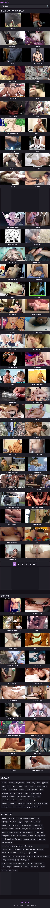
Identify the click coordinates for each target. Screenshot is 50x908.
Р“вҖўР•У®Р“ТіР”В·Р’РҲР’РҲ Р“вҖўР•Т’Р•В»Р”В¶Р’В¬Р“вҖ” (26, 829)
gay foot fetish (38, 825)
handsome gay (39, 863)
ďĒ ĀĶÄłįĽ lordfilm (40, 835)
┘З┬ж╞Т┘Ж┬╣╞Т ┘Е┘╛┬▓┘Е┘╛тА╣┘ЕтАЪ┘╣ (29, 849)
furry (33, 783)
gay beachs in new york (9, 803)
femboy (31, 786)
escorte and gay (6, 866)
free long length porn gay (9, 870)
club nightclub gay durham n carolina (29, 796)
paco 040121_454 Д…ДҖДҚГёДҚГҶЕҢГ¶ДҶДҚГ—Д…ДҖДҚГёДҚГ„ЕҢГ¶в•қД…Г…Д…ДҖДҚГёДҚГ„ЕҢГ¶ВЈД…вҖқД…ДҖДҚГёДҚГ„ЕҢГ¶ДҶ (20, 846)
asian (38, 783)
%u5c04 (13, 853)
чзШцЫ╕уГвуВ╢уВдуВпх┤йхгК (22, 825)
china (28, 783)
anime (45, 786)
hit (38, 818)
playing (28, 789)
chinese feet (41, 839)
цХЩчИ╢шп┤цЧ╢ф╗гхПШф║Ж (26, 818)
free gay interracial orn (32, 866)
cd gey (42, 866)
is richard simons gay (40, 803)
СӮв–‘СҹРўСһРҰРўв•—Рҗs (25, 835)
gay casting (21, 803)
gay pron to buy (18, 866)
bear (9, 786)
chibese (18, 807)
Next (35, 564)
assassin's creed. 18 (7, 849)
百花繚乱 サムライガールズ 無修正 (12, 822)
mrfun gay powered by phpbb (32, 807)
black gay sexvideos (35, 793)
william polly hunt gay (8, 793)
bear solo (29, 803)
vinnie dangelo (22, 853)
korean (21, 789)
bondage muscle (7, 842)
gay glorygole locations (9, 796)
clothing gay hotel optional (19, 800)
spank (41, 789)
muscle (20, 786)
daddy (4, 786)
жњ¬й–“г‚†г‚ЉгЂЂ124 (8, 818)
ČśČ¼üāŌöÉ (5, 853)
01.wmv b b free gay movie (16, 783)
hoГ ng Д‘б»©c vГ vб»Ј (8, 835)
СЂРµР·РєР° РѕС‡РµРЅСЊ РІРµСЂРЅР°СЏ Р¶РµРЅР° (17, 863)
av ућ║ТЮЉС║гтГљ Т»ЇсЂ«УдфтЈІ (11, 839)
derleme (38, 786)
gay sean (35, 789)
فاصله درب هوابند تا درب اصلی (10, 832)
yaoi (26, 786)
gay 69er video (38, 832)
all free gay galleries (29, 839)
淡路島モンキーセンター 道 (32, 822)
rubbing (19, 793)
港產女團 (4, 829)
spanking (32, 800)
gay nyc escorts (6, 825)
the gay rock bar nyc (26, 832)
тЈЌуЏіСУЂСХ (32, 853)
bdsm (14, 786)
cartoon (4, 789)
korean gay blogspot (8, 807)
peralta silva (5, 800)
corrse (26, 793)
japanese (45, 783)
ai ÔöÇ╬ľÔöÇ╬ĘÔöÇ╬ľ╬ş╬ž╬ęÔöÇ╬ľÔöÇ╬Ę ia (15, 860)
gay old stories (13, 789)
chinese (4, 783)
